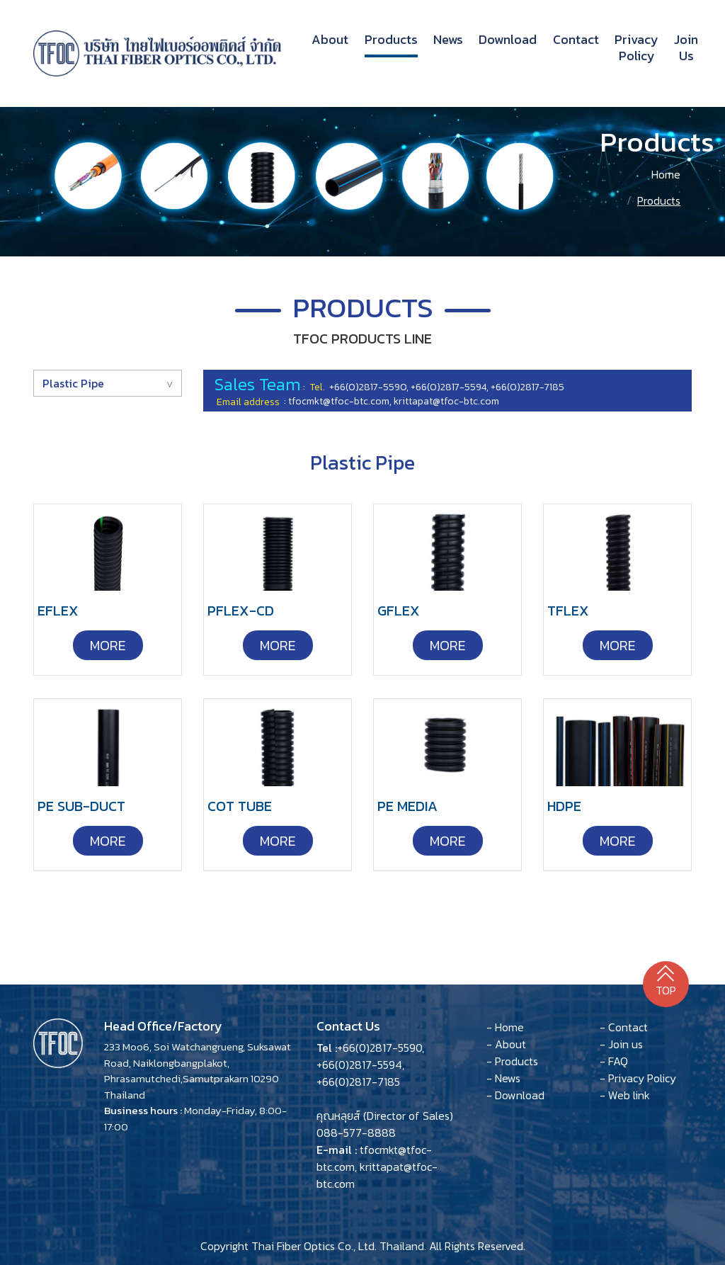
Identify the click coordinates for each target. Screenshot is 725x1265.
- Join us (621, 1044)
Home (665, 174)
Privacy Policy (636, 47)
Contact (576, 39)
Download (508, 39)
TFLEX (568, 610)
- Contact (624, 1027)
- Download (515, 1095)
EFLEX (58, 610)
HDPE (564, 806)
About (330, 39)
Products (391, 39)
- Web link (625, 1095)
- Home (505, 1027)
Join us (686, 47)
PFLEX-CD (240, 610)
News (448, 39)
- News (503, 1078)
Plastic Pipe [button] (73, 383)
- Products (512, 1061)
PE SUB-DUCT (81, 806)
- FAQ (614, 1061)
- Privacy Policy (638, 1078)
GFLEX (398, 610)
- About (506, 1044)
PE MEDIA (407, 806)
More (108, 645)
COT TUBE (239, 806)
